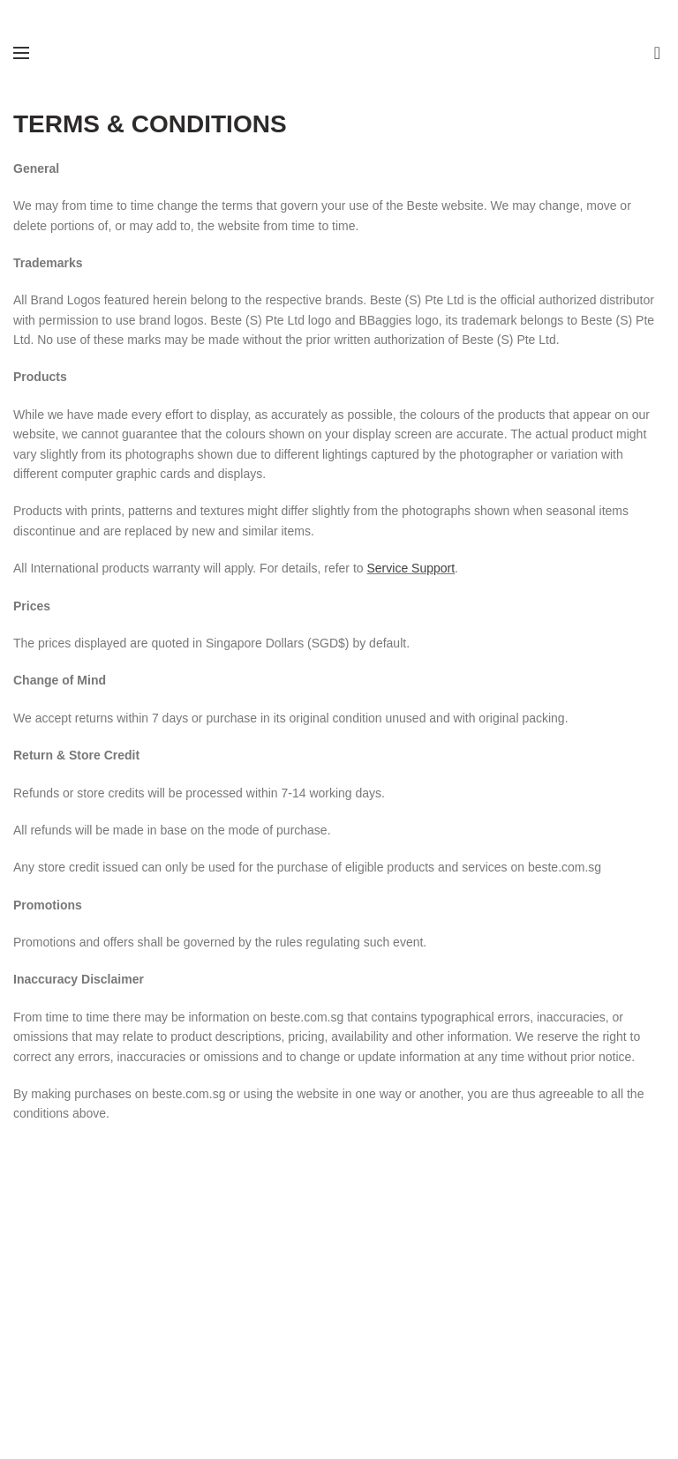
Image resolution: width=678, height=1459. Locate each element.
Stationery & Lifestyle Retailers (97, 1279)
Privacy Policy (503, 1331)
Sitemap (261, 1313)
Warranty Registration (524, 1261)
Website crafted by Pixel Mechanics (388, 1401)
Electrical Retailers (64, 1261)
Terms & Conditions (518, 1296)
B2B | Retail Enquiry (294, 1296)
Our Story (265, 1261)
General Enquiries (288, 1279)
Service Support (410, 568)
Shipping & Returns (518, 1313)
